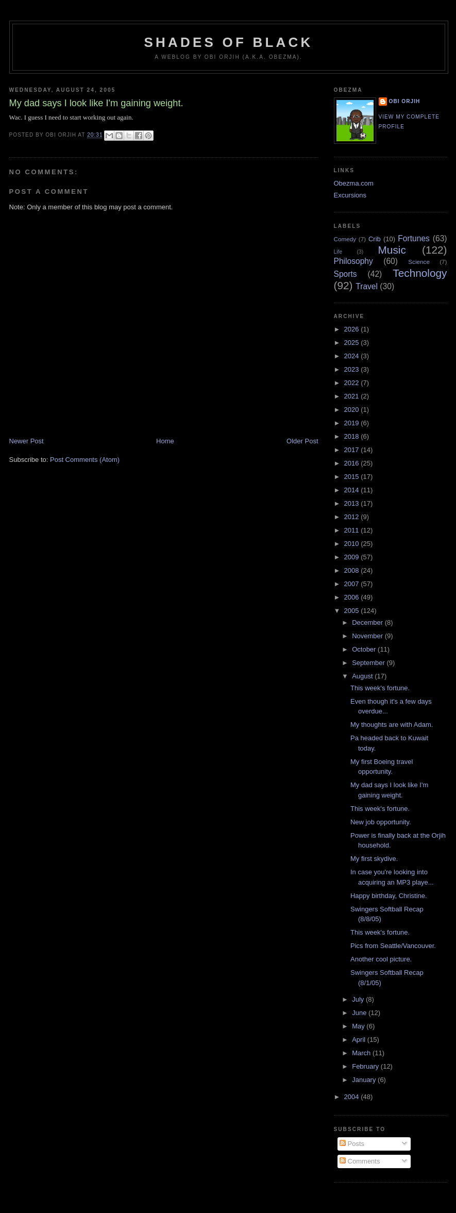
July (359, 999)
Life (338, 252)
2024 (352, 356)
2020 (352, 409)
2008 (352, 570)
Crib (374, 239)
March (362, 1053)
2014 (352, 490)
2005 (352, 610)
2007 (352, 584)
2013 (352, 503)
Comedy (345, 239)
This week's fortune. (380, 688)
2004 (352, 1097)
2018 (352, 436)
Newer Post (26, 441)
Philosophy (353, 261)
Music (392, 250)
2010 (352, 543)
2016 (352, 463)
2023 (352, 369)
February (366, 1066)
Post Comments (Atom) (85, 459)
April (359, 1039)
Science (419, 261)
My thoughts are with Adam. (391, 724)
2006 (352, 597)
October (365, 649)
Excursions (350, 195)
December (368, 622)
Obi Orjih (404, 101)
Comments (360, 1161)
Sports (345, 274)
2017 (352, 450)
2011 (352, 530)
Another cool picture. (381, 959)
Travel (367, 286)
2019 (352, 423)
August (363, 676)
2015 (352, 476)
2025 (352, 342)
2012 (352, 517)
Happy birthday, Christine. (388, 896)
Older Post (302, 441)
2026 (352, 329)
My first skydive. (374, 858)
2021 (352, 396)
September (369, 663)
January (365, 1080)
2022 (352, 383)
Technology (420, 273)
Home (165, 441)
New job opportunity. (380, 822)
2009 (352, 557)
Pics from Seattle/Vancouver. (393, 946)
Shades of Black (228, 42)
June (360, 1013)
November (368, 636)
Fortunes (414, 238)
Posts (352, 1144)
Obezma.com (354, 183)
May (359, 1026)
